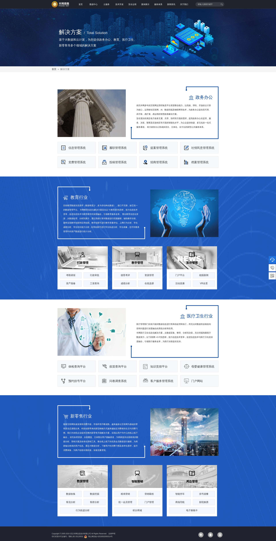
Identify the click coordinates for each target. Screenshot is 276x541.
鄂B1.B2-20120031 (76, 537)
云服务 (106, 4)
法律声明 (111, 534)
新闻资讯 (171, 4)
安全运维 (132, 4)
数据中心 (94, 4)
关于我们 (184, 4)
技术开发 (119, 4)
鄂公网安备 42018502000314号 (98, 537)
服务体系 (158, 4)
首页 (81, 4)
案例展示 (145, 4)
